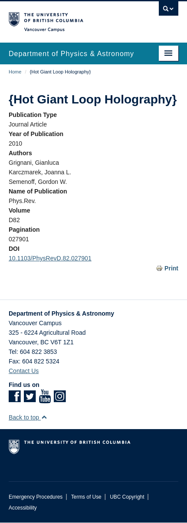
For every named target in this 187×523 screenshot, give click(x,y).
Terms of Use (86, 497)
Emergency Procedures (35, 497)
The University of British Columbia (68, 17)
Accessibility (23, 508)
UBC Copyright (127, 497)
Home (15, 71)
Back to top (28, 417)
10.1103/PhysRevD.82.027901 (50, 258)
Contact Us (24, 370)
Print (171, 268)
